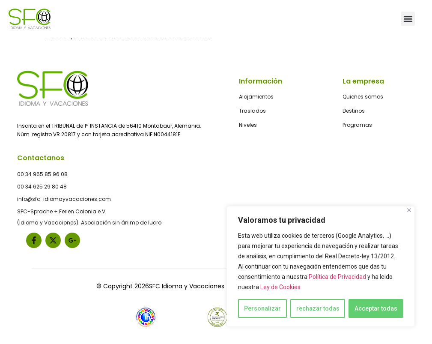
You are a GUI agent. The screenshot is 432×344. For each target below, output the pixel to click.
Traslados (252, 110)
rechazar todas (318, 308)
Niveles (248, 125)
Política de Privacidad (337, 276)
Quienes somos (363, 96)
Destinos (354, 110)
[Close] (409, 210)
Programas (357, 125)
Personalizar (262, 308)
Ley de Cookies (280, 287)
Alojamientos (256, 96)
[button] (408, 19)
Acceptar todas (376, 308)
